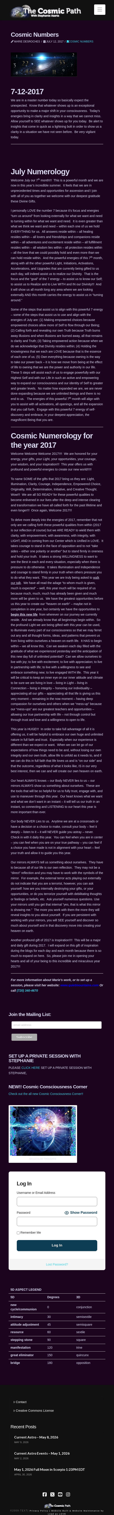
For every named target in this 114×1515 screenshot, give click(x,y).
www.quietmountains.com (80, 985)
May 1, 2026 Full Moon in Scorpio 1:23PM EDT (49, 1469)
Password (23, 1212)
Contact (19, 1402)
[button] (99, 9)
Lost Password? (57, 1264)
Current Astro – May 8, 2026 (36, 1437)
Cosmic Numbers (80, 41)
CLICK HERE (30, 1068)
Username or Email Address (36, 1192)
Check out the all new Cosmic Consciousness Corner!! (46, 1094)
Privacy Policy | (40, 1511)
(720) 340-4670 (27, 990)
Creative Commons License (33, 1410)
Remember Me (29, 1232)
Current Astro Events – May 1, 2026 (42, 1453)
